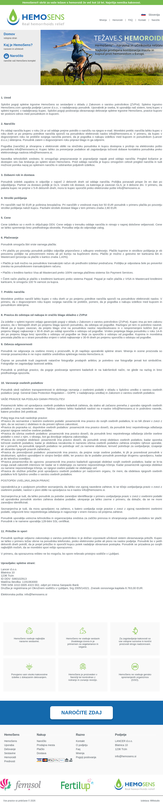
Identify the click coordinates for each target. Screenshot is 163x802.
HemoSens (10, 741)
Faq (78, 749)
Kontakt (142, 20)
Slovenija (154, 14)
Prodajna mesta (46, 745)
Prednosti (9, 761)
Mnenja (103, 20)
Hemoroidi (117, 20)
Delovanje (10, 749)
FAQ (130, 20)
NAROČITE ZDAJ (81, 712)
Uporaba (9, 745)
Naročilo (156, 20)
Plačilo (40, 749)
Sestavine (9, 753)
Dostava (41, 753)
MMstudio (155, 800)
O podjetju (82, 745)
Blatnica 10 (121, 745)
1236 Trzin (121, 749)
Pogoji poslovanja (86, 757)
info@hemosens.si (125, 756)
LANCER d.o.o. (124, 741)
